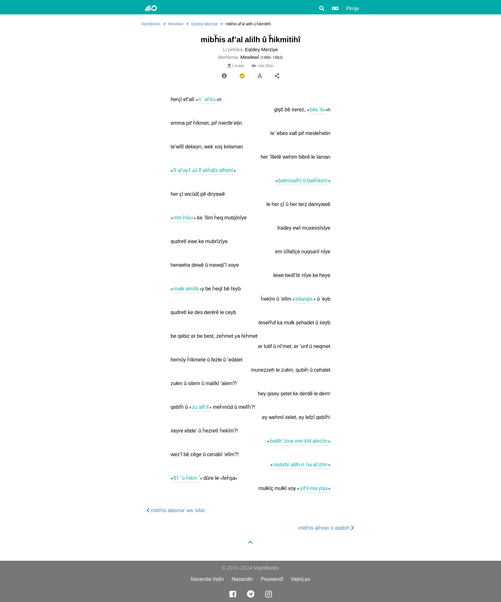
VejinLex (301, 579)
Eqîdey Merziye (204, 24)
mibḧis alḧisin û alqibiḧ (326, 528)
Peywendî (272, 579)
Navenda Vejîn (207, 579)
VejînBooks (150, 24)
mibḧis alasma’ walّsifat (175, 510)
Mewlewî (175, 24)
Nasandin (242, 579)
